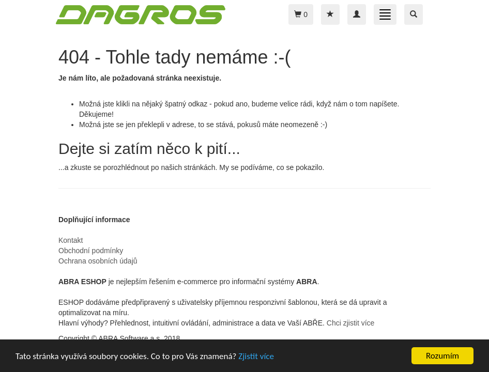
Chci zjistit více (351, 323)
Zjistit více (256, 356)
